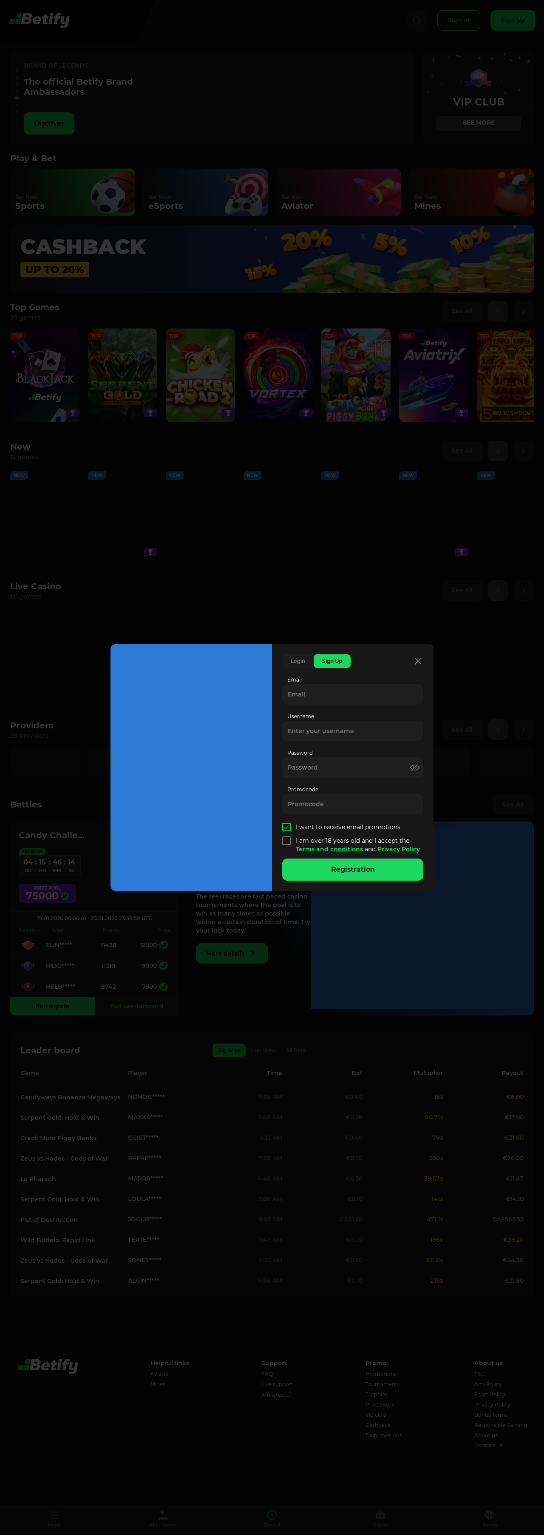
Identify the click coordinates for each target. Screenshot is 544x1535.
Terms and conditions (330, 849)
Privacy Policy (398, 849)
